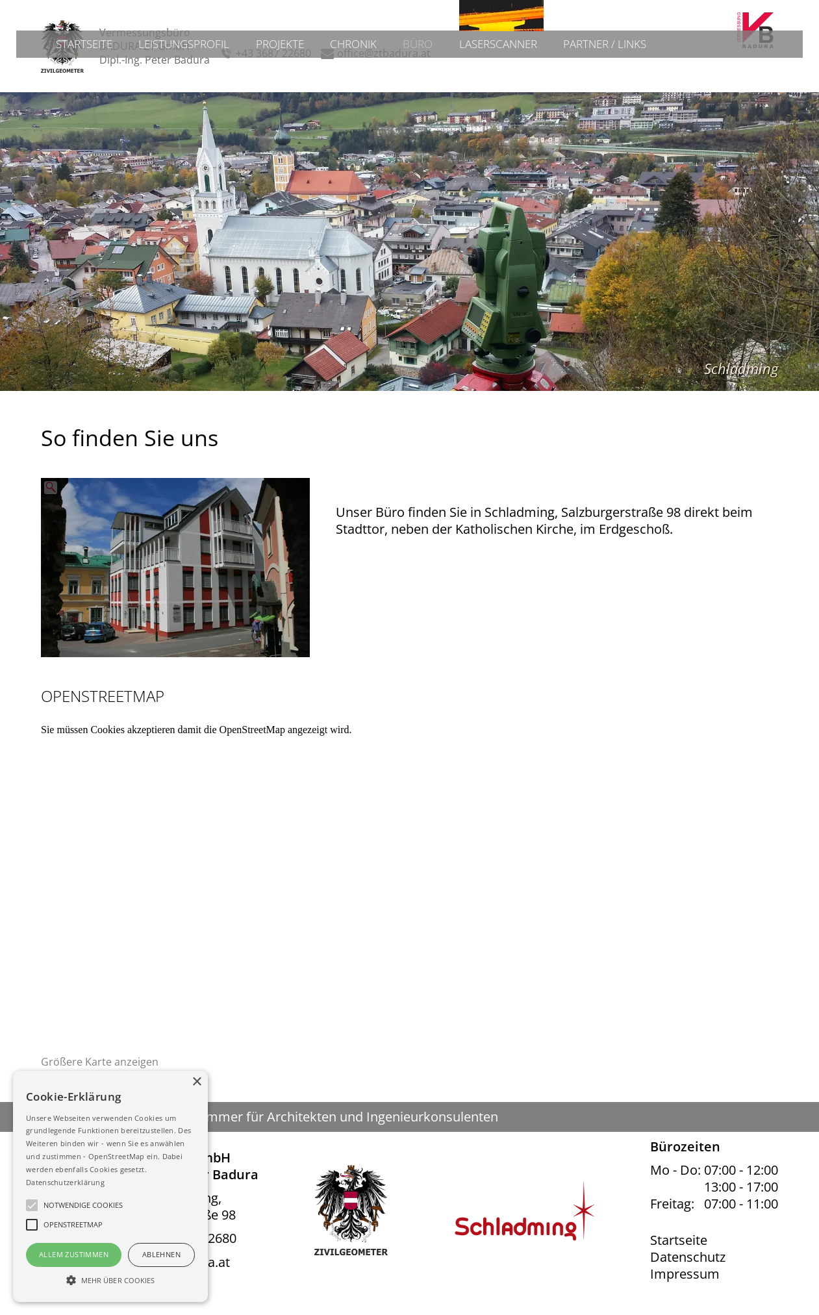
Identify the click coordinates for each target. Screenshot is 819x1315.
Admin (778, 10)
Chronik (353, 106)
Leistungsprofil (176, 106)
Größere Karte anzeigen (99, 1062)
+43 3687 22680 (273, 53)
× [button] (196, 1082)
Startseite (71, 106)
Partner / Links (616, 106)
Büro (419, 106)
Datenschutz (687, 1257)
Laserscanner (503, 106)
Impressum (685, 1274)
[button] (110, 1279)
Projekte (277, 106)
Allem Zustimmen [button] (73, 1254)
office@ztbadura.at (384, 53)
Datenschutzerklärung (65, 1182)
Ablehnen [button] (161, 1254)
